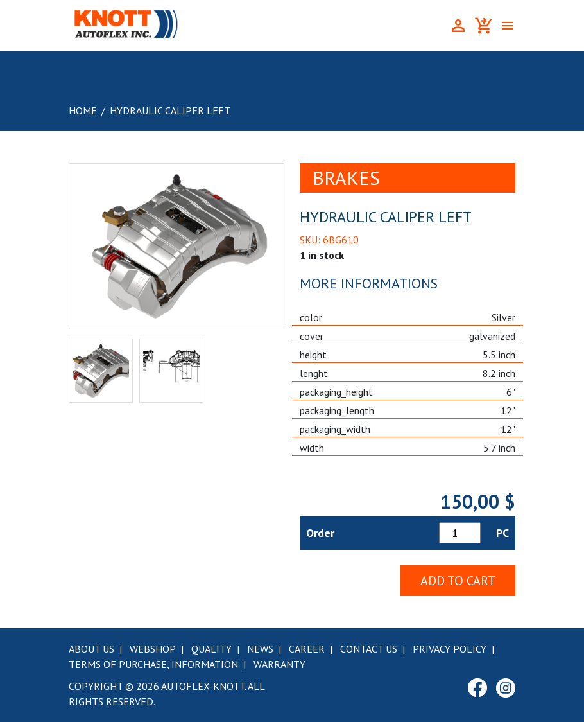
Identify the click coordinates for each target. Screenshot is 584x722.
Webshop (153, 648)
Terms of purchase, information (153, 664)
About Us (91, 648)
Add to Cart (457, 580)
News (260, 648)
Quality (211, 648)
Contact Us (368, 648)
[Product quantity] (460, 532)
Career (307, 648)
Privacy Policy (449, 648)
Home (83, 110)
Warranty (279, 664)
